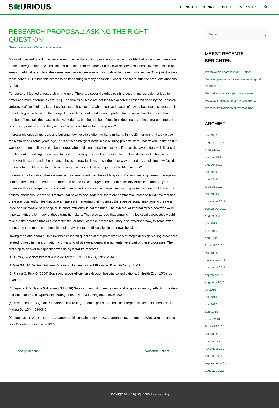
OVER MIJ (245, 7)
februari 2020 (214, 187)
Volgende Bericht (157, 351)
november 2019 (216, 201)
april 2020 (212, 179)
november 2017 (216, 349)
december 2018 (216, 260)
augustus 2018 (215, 283)
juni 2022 (211, 135)
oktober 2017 (214, 356)
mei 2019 (211, 231)
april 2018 (212, 312)
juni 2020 (211, 172)
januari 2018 (214, 334)
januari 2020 (214, 194)
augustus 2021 (215, 143)
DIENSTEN (188, 7)
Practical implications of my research (231, 108)
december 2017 (216, 341)
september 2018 (216, 275)
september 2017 (216, 363)
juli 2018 (211, 290)
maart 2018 (213, 319)
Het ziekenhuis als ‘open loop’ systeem (233, 94)
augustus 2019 (215, 216)
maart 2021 (213, 150)
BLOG (226, 7)
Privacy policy (160, 394)
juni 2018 (211, 297)
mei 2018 (211, 305)
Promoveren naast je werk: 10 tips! (230, 72)
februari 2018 (214, 327)
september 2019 (216, 209)
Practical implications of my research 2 (233, 101)
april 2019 (212, 238)
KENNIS (209, 7)
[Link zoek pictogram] (266, 7)
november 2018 (216, 268)
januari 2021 (214, 157)
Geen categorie (20, 47)
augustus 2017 (215, 371)
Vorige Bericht (27, 351)
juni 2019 (211, 224)
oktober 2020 (214, 165)
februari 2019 (214, 246)
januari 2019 (214, 253)
